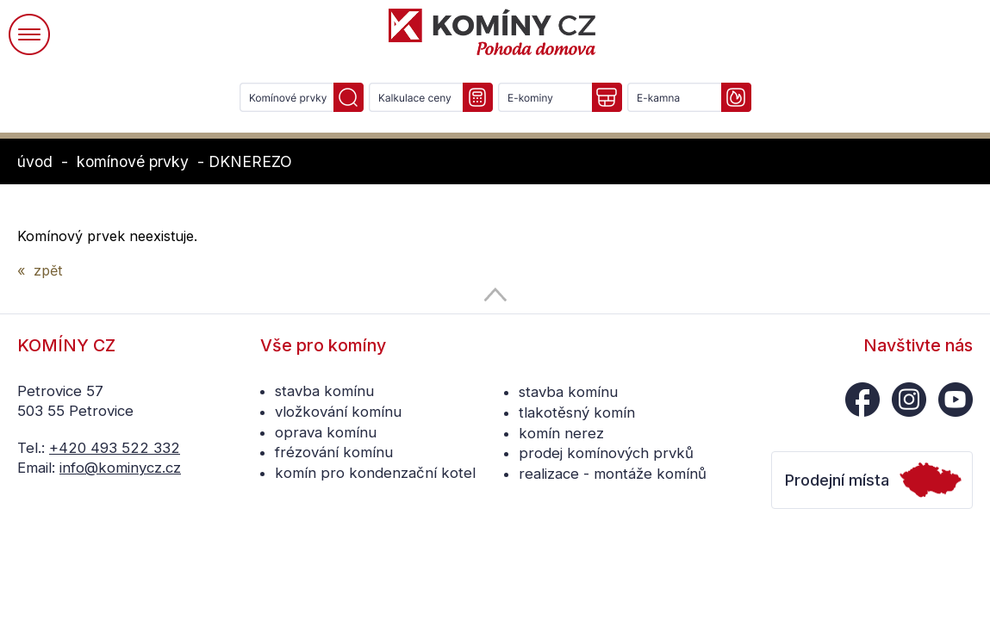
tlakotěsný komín (577, 412)
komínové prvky (133, 161)
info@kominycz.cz (120, 467)
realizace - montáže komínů (613, 473)
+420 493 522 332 (114, 447)
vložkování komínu (338, 411)
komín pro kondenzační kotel (375, 472)
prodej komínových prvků (606, 453)
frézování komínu (334, 452)
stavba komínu (324, 391)
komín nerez (561, 433)
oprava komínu (326, 432)
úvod (35, 161)
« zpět (39, 270)
